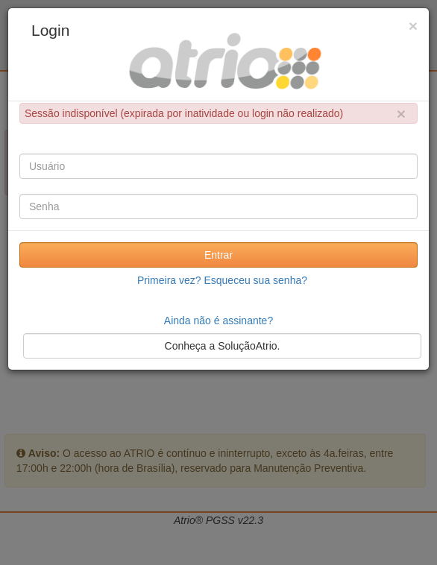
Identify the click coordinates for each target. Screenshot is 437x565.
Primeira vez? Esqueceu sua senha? (222, 280)
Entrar (218, 255)
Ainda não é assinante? (218, 320)
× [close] (401, 113)
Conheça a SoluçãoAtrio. (222, 346)
